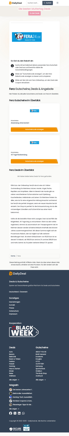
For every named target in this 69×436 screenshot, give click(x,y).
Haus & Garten (14, 369)
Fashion (12, 361)
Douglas (39, 359)
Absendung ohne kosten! (20, 123)
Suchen (47, 3)
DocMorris (39, 357)
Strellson (39, 371)
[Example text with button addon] (34, 3)
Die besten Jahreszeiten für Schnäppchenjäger (30, 390)
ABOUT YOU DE (41, 352)
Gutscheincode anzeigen (34, 129)
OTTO (38, 361)
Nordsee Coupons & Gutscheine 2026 (26, 401)
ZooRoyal (39, 376)
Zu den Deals (34, 13)
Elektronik (12, 357)
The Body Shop (41, 373)
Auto (11, 352)
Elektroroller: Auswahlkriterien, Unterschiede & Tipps (31, 393)
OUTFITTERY (40, 364)
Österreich (23, 292)
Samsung (39, 366)
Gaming (12, 366)
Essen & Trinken (14, 359)
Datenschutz (14, 311)
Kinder (11, 371)
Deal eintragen (14, 302)
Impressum (13, 314)
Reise (11, 373)
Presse (11, 308)
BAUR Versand (41, 354)
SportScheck (40, 369)
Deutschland (13, 292)
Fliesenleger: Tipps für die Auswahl (25, 405)
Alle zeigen (14, 380)
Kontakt (12, 305)
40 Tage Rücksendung (19, 155)
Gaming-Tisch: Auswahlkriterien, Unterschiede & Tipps (32, 397)
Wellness (12, 376)
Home (13, 256)
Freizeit (11, 364)
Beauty (11, 354)
